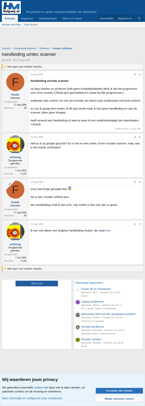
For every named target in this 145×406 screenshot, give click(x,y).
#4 (140, 224)
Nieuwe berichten (11, 24)
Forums (10, 18)
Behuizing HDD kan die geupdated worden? (108, 314)
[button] (84, 18)
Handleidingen (48, 18)
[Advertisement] (70, 38)
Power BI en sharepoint (96, 288)
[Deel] (134, 74)
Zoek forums (30, 24)
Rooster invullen (91, 339)
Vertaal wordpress (92, 326)
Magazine (27, 18)
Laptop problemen (92, 301)
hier (108, 230)
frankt (8, 60)
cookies (38, 387)
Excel (84, 295)
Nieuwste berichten (89, 283)
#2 (140, 137)
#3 (140, 182)
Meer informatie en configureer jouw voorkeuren (32, 398)
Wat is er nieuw (72, 18)
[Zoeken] (139, 18)
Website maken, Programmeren (98, 333)
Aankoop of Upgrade (92, 321)
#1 (140, 74)
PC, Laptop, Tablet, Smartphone (98, 308)
